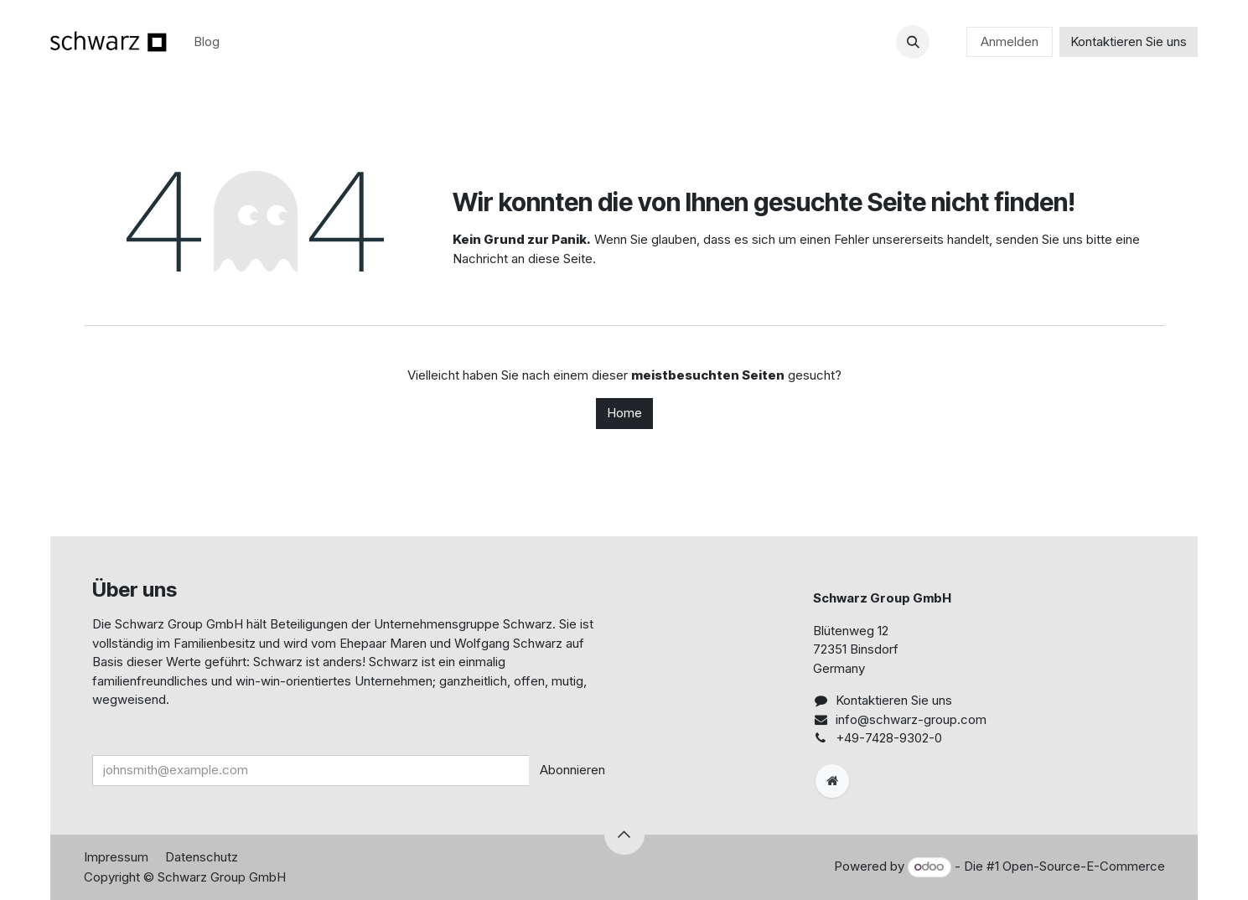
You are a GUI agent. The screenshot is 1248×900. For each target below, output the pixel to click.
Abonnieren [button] (572, 770)
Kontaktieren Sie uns (1128, 41)
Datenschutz (201, 857)
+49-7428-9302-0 (889, 738)
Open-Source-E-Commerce (1083, 866)
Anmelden (1009, 41)
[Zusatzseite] (832, 781)
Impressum (116, 857)
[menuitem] (206, 42)
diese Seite (560, 258)
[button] (913, 42)
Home (624, 413)
